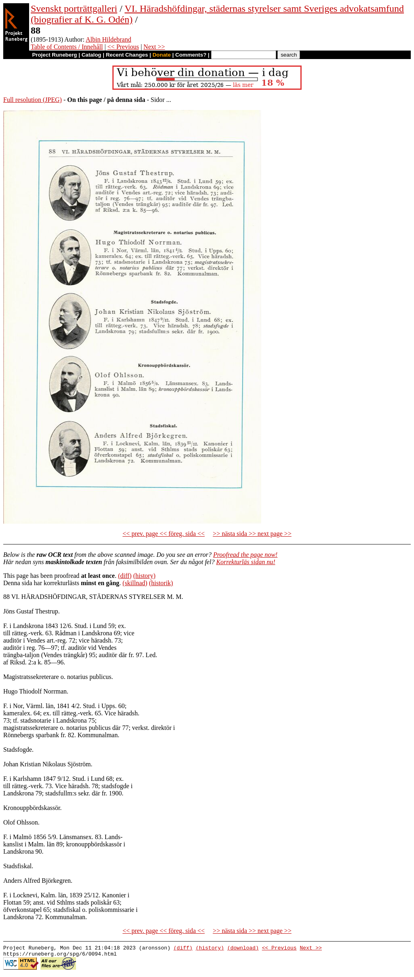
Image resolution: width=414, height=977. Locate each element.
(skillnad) (135, 582)
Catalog (91, 55)
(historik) (161, 582)
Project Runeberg (54, 55)
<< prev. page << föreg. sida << (164, 533)
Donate (161, 55)
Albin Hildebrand (108, 39)
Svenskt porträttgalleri (74, 8)
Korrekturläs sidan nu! (245, 561)
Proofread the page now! (245, 554)
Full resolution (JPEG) (32, 99)
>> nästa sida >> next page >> (252, 533)
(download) (243, 948)
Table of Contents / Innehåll (67, 46)
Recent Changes (127, 55)
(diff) (124, 575)
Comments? (191, 55)
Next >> (154, 46)
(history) (144, 575)
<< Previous (123, 46)
